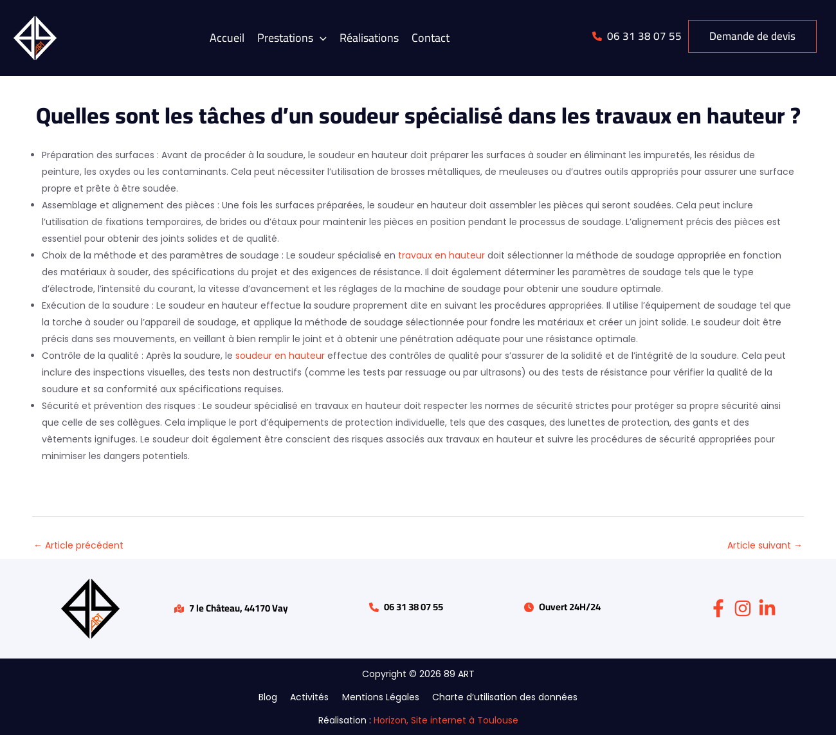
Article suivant (765, 545)
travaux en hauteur (441, 255)
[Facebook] (718, 608)
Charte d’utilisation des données (499, 697)
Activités (312, 697)
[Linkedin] (767, 608)
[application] (320, 37)
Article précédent (78, 545)
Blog (274, 697)
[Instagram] (743, 608)
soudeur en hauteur (280, 355)
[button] (292, 37)
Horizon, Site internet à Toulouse (446, 720)
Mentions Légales (378, 697)
